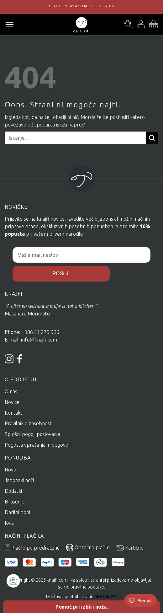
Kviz (9, 523)
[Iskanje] (128, 24)
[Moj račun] (141, 24)
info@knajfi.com (39, 339)
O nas (11, 391)
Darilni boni (17, 512)
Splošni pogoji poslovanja (32, 434)
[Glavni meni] (9, 24)
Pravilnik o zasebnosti (29, 423)
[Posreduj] (152, 138)
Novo (10, 469)
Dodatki (13, 491)
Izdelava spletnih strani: (81, 596)
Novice (12, 402)
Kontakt (13, 413)
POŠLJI (61, 273)
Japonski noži (19, 480)
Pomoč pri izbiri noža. (81, 607)
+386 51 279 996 (41, 332)
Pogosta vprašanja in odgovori (38, 445)
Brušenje (14, 501)
